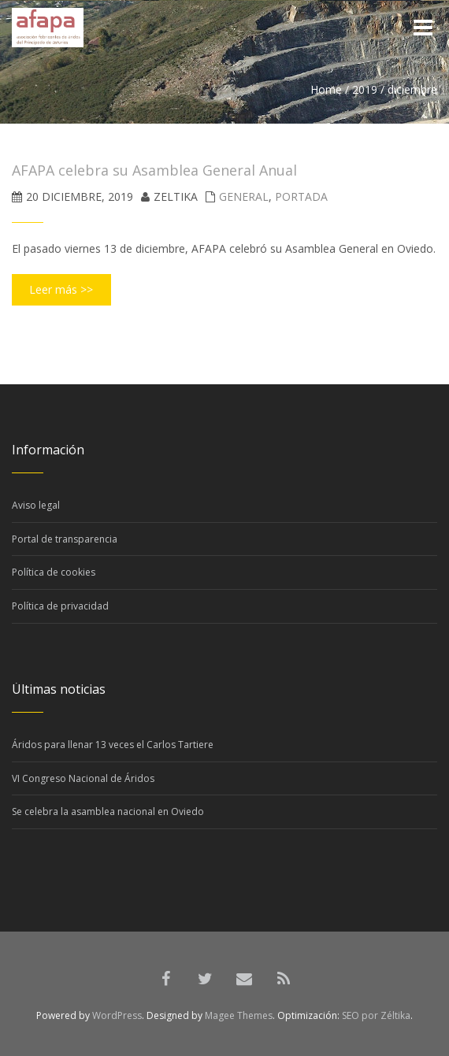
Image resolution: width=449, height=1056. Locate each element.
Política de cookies (53, 572)
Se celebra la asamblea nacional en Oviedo (108, 811)
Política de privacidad (60, 606)
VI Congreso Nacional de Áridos (83, 778)
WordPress (117, 1015)
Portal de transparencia (64, 539)
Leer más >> (61, 289)
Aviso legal (36, 505)
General (244, 196)
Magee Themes (239, 1015)
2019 (364, 89)
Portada (301, 196)
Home (326, 89)
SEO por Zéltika (376, 1015)
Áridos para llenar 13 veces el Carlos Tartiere (112, 744)
